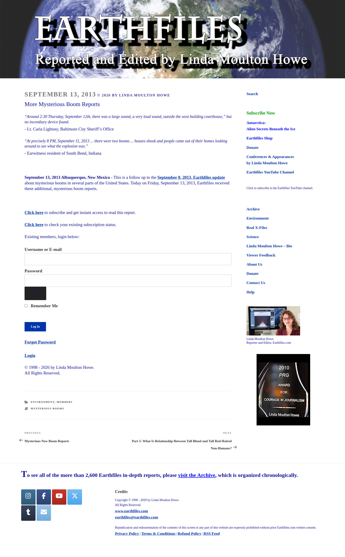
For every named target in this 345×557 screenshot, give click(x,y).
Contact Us (256, 282)
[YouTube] (59, 497)
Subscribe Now (261, 113)
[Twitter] (74, 497)
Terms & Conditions (158, 533)
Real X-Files (257, 227)
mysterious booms (47, 408)
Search (252, 94)
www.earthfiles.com (131, 511)
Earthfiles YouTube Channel (270, 172)
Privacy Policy (127, 533)
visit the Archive (196, 475)
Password (33, 271)
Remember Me (41, 305)
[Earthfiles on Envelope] (44, 513)
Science (253, 237)
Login (30, 355)
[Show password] (35, 293)
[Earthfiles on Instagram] (28, 497)
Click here (34, 212)
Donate (253, 147)
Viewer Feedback (261, 255)
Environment (43, 402)
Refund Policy (189, 533)
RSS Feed (211, 533)
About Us (254, 264)
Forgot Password (40, 342)
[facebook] (44, 497)
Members (65, 402)
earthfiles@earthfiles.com (136, 517)
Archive (253, 209)
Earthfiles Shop (260, 138)
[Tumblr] (28, 513)
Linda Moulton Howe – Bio (269, 246)
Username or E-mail (43, 249)
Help (251, 292)
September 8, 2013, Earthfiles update (191, 177)
